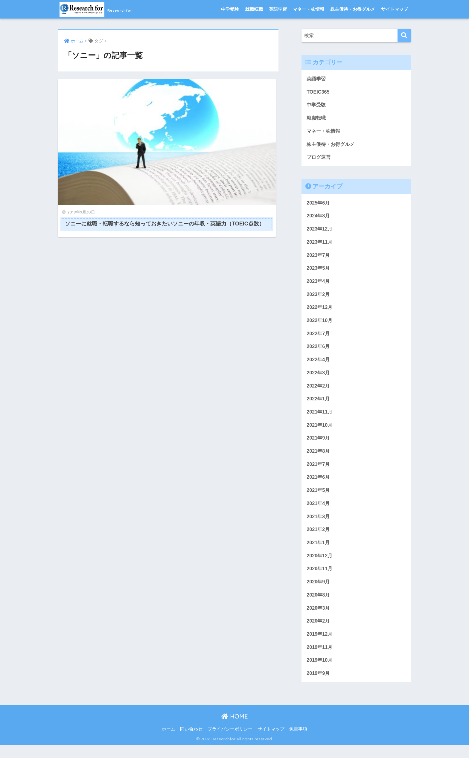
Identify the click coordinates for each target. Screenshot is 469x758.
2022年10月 (320, 325)
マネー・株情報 (308, 9)
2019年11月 (320, 659)
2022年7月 (319, 338)
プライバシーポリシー (230, 742)
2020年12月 (320, 566)
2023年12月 (320, 231)
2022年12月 (320, 312)
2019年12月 (320, 646)
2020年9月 (319, 592)
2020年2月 (319, 632)
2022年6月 (319, 352)
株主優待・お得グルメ (352, 9)
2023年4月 (319, 285)
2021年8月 (319, 459)
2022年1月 (319, 405)
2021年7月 (319, 472)
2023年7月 (319, 258)
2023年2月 (319, 298)
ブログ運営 (319, 159)
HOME (234, 729)
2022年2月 (319, 392)
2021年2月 (319, 539)
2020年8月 (319, 606)
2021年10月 (320, 432)
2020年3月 (319, 619)
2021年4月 (319, 512)
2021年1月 (319, 552)
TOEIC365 (318, 92)
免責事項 (298, 742)
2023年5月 (319, 271)
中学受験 (230, 9)
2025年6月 (319, 205)
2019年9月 (319, 686)
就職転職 (254, 9)
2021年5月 (319, 499)
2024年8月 (319, 218)
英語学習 (278, 9)
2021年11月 (320, 419)
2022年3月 (319, 379)
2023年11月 (320, 245)
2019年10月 (320, 672)
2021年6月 (319, 485)
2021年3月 (319, 526)
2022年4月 (319, 365)
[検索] (404, 35)
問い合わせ (191, 742)
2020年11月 (320, 579)
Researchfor (106, 9)
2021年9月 (319, 445)
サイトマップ (394, 9)
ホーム (168, 742)
